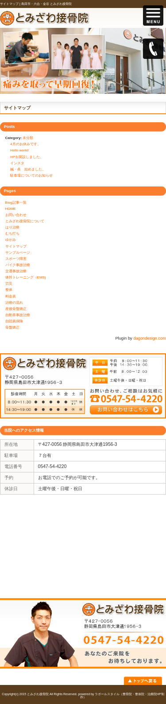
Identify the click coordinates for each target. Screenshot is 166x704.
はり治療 (12, 227)
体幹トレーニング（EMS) (25, 277)
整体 (8, 290)
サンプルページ (17, 253)
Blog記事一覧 (16, 203)
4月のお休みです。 (25, 144)
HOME (10, 209)
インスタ (17, 163)
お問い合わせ (16, 215)
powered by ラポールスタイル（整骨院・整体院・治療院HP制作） (121, 695)
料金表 (10, 296)
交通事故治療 (16, 271)
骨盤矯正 (12, 327)
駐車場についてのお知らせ (31, 176)
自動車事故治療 (17, 315)
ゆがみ (10, 240)
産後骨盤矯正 (16, 309)
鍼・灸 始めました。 (28, 169)
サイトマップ (16, 246)
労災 (8, 284)
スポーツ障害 (16, 259)
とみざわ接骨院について (24, 221)
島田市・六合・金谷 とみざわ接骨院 (46, 3)
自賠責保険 (14, 321)
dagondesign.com (149, 338)
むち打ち (12, 234)
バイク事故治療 (17, 265)
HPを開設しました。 (26, 157)
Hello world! (19, 150)
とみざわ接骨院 (38, 694)
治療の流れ (14, 303)
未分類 (28, 138)
